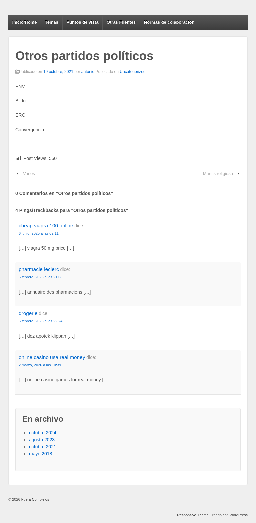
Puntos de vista (82, 22)
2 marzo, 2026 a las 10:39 (40, 365)
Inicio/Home (24, 22)
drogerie (28, 313)
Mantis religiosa (218, 173)
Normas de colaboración (169, 22)
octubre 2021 (42, 446)
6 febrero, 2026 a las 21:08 (40, 277)
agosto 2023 (42, 439)
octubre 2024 (42, 432)
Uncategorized (132, 71)
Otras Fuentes (121, 22)
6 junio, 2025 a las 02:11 (39, 233)
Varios (29, 173)
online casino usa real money (52, 357)
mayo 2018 (40, 453)
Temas (51, 22)
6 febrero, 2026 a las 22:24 (40, 321)
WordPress (239, 515)
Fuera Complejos (34, 499)
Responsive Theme (193, 515)
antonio (87, 71)
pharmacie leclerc (39, 269)
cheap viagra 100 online (46, 225)
